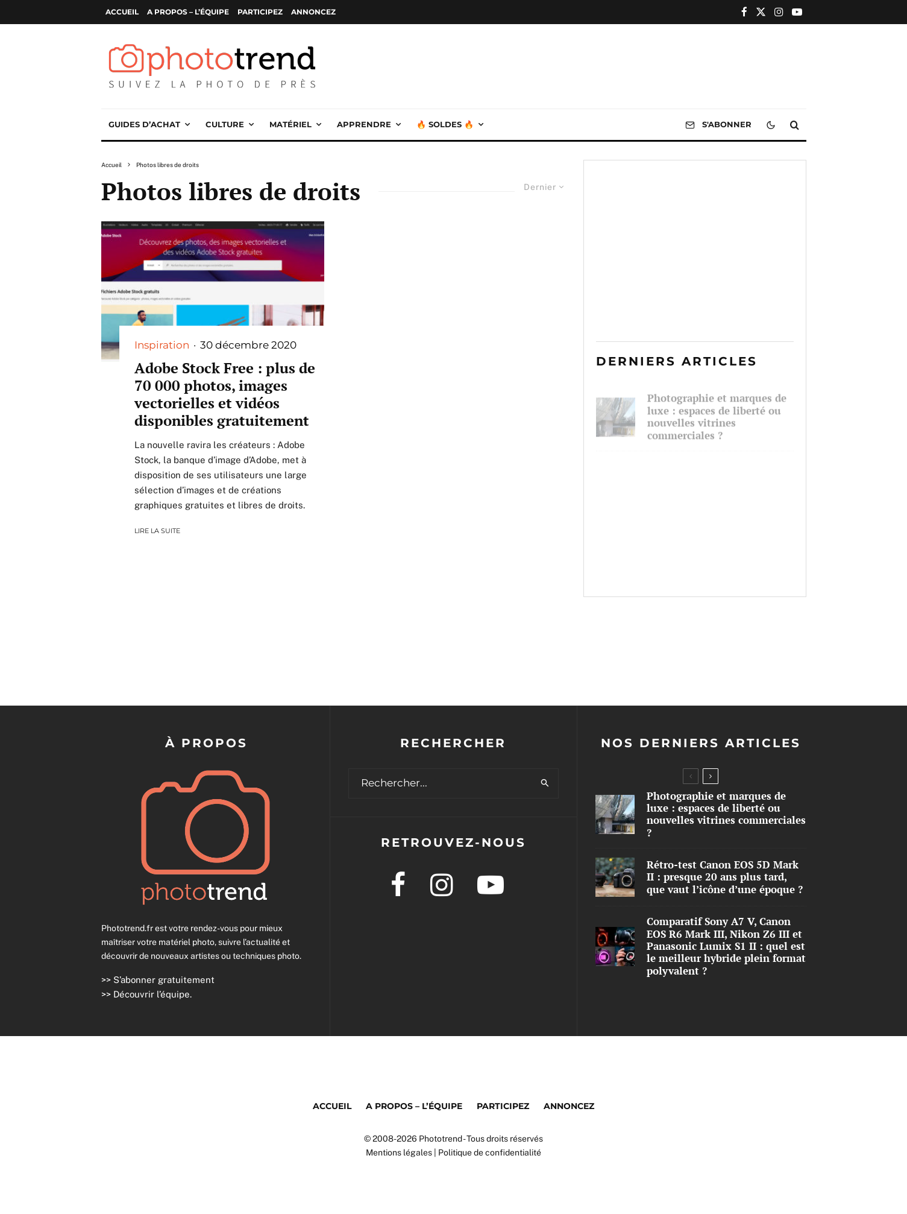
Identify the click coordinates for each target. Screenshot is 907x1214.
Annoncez (313, 11)
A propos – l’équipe (188, 11)
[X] (761, 12)
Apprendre (364, 124)
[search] (545, 783)
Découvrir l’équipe (151, 994)
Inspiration (161, 345)
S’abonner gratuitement (164, 980)
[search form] (440, 783)
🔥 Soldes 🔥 (445, 124)
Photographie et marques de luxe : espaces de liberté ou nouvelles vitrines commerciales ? (716, 411)
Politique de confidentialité (489, 1152)
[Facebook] (744, 12)
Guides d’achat (144, 124)
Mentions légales (399, 1152)
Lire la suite (157, 530)
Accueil (122, 11)
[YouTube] (797, 12)
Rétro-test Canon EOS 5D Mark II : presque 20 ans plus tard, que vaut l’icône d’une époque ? (718, 479)
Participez (260, 11)
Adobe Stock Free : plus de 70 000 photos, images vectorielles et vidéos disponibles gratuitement (224, 394)
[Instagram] (779, 12)
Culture (225, 124)
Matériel (290, 124)
